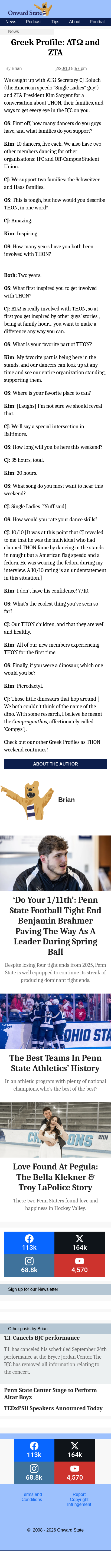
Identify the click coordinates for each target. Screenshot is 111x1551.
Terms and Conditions (32, 1497)
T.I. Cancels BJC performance (42, 1337)
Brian (17, 68)
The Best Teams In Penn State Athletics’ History (55, 1063)
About (74, 21)
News (10, 21)
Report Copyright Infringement (79, 1499)
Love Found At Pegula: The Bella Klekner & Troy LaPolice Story (55, 1177)
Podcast (34, 21)
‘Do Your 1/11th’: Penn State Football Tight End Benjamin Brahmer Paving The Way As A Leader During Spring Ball (55, 926)
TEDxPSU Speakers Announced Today (53, 1408)
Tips (55, 21)
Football (98, 21)
